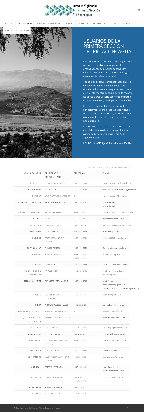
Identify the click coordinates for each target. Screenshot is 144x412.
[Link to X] (139, 10)
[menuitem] (9, 23)
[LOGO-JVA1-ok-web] (72, 10)
